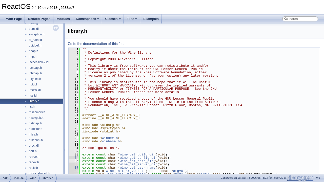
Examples (151, 19)
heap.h (33, 51)
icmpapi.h (35, 68)
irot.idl (33, 84)
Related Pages (39, 19)
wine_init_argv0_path (126, 171)
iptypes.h (35, 79)
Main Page (14, 19)
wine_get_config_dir (138, 157)
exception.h (36, 34)
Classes (112, 19)
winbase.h (111, 141)
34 (73, 157)
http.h (32, 56)
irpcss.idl (35, 90)
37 (73, 167)
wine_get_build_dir (137, 154)
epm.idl (34, 29)
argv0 (178, 171)
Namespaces (87, 19)
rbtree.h (34, 156)
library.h (34, 101)
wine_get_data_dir (136, 161)
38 (73, 171)
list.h (32, 106)
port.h (33, 151)
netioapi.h (35, 123)
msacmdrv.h (37, 112)
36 (73, 164)
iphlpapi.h (35, 73)
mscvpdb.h (36, 118)
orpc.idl (34, 145)
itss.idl (33, 95)
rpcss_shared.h (39, 173)
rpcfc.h (33, 168)
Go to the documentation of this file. (96, 44)
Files (132, 19)
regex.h (34, 162)
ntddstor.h (35, 129)
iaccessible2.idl (39, 62)
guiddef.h (35, 45)
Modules (63, 19)
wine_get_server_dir (138, 164)
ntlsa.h (33, 134)
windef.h (110, 138)
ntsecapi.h (36, 140)
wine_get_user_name (137, 167)
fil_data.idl (36, 40)
